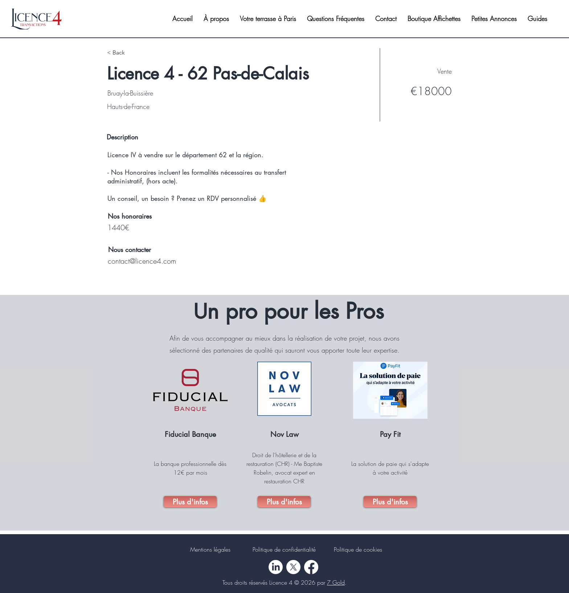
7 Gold (336, 582)
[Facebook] (311, 567)
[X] (293, 567)
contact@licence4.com (142, 261)
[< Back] (133, 52)
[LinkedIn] (276, 567)
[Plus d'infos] (190, 501)
